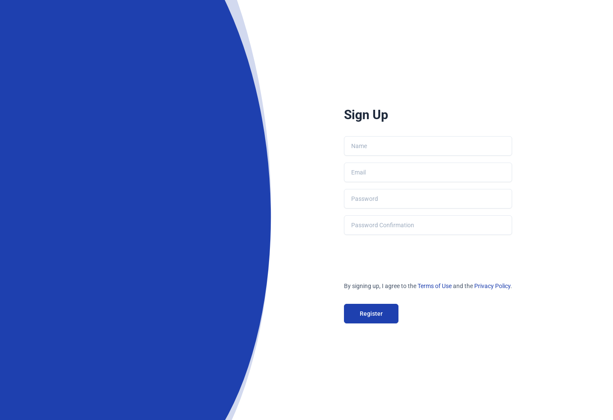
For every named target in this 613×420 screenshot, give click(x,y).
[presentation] (408, 258)
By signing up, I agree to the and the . (428, 286)
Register (371, 313)
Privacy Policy (492, 286)
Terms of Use (435, 286)
